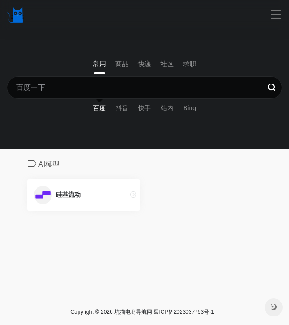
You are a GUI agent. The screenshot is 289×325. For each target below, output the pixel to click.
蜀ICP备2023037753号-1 (184, 312)
